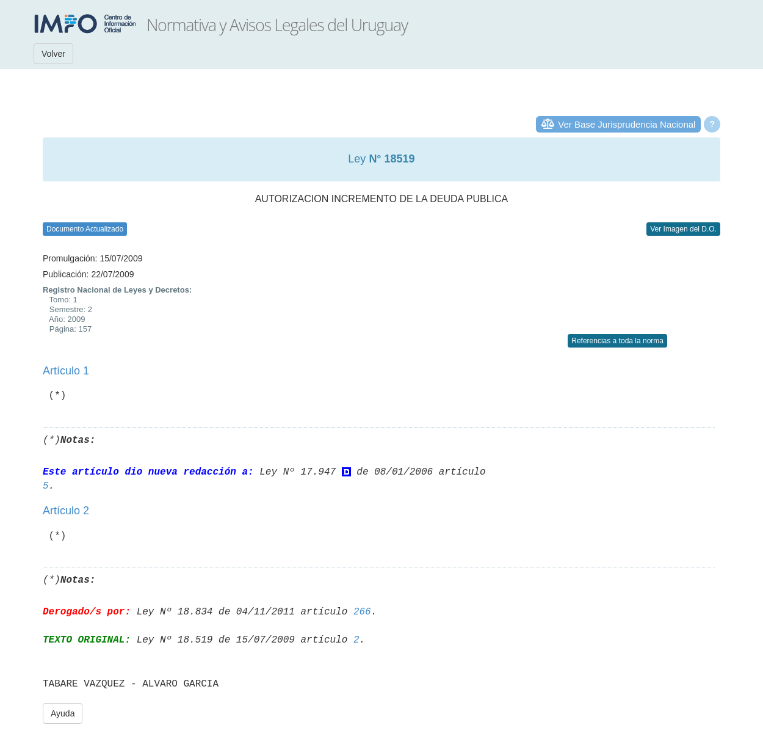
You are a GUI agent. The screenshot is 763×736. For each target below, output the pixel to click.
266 (362, 612)
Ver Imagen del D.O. (683, 229)
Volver (53, 54)
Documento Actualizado (84, 229)
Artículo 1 (66, 371)
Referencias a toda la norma (617, 341)
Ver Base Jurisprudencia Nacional (626, 124)
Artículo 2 (66, 511)
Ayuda (62, 713)
